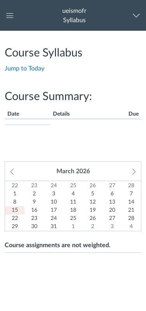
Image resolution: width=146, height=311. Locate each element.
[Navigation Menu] (138, 15)
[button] (74, 15)
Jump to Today (24, 68)
